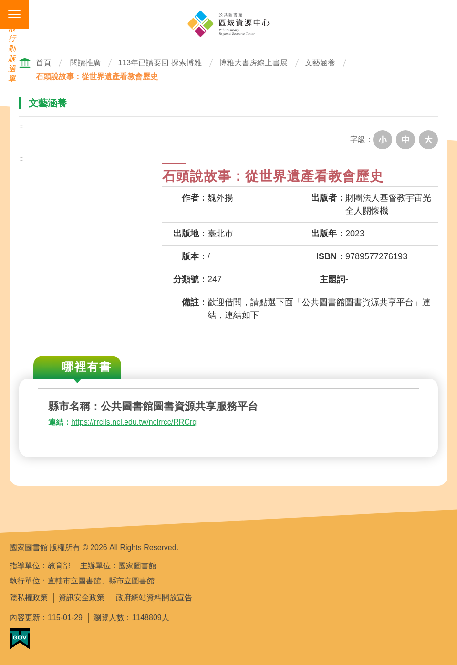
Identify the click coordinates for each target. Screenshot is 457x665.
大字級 (428, 139)
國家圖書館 (137, 566)
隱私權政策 (29, 597)
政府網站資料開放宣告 (154, 597)
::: (21, 126)
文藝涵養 (320, 63)
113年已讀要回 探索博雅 (159, 63)
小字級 (382, 139)
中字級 (405, 139)
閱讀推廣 (85, 63)
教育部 (59, 566)
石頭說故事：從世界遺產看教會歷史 (97, 76)
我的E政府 (20, 639)
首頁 (43, 63)
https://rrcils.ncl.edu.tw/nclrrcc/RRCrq (134, 422)
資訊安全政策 (81, 597)
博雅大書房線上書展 (253, 63)
